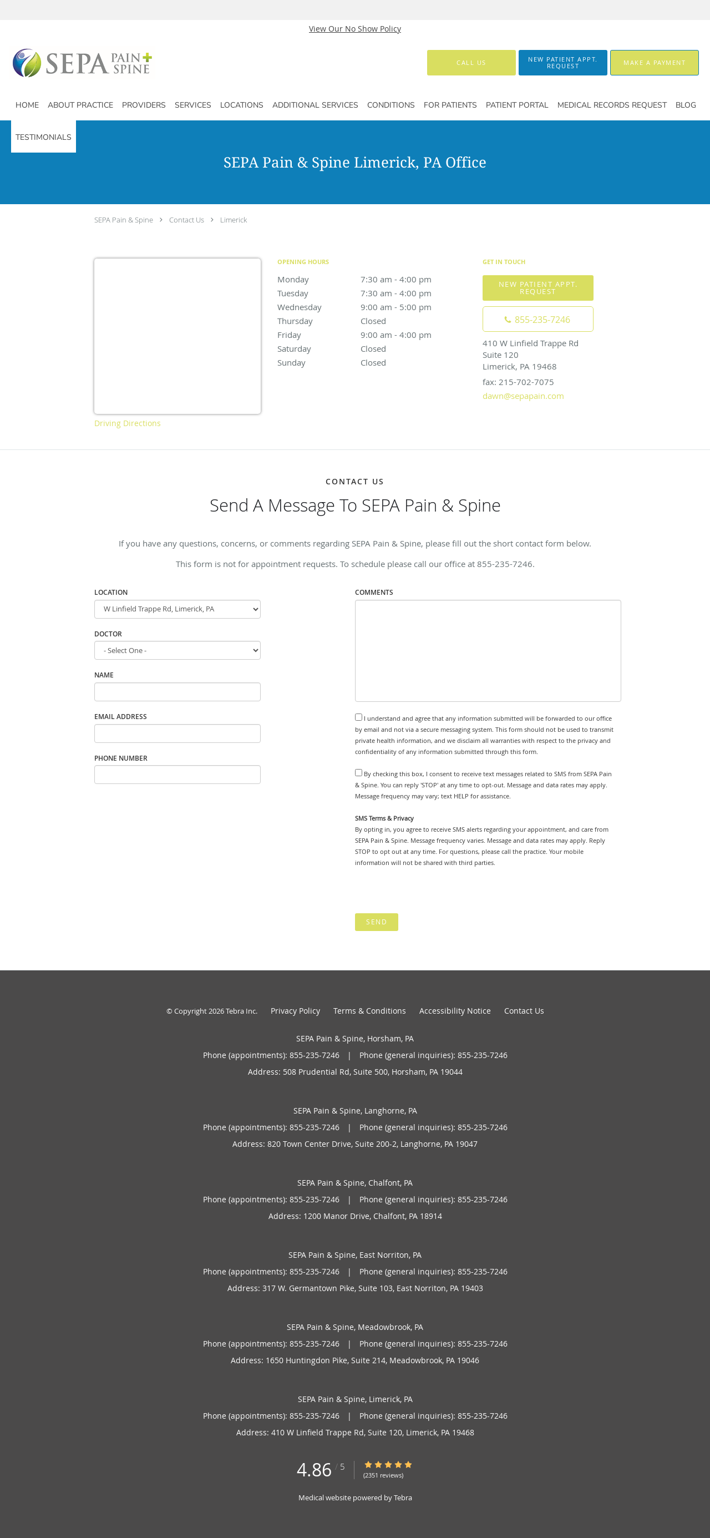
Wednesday (374, 306)
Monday (374, 279)
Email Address (120, 716)
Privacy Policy (295, 1010)
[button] (563, 62)
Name (104, 675)
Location (111, 592)
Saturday (374, 348)
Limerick (233, 220)
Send (376, 922)
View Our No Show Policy (355, 28)
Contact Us (186, 220)
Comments (374, 592)
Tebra (403, 1497)
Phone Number (121, 758)
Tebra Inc (241, 1011)
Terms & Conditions (369, 1010)
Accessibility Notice (455, 1010)
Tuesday (374, 293)
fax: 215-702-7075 (518, 381)
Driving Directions (127, 423)
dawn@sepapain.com (523, 395)
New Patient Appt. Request (538, 287)
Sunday (374, 362)
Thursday (374, 320)
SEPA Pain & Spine (123, 220)
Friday (374, 334)
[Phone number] (538, 319)
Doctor (108, 634)
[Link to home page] (64, 62)
